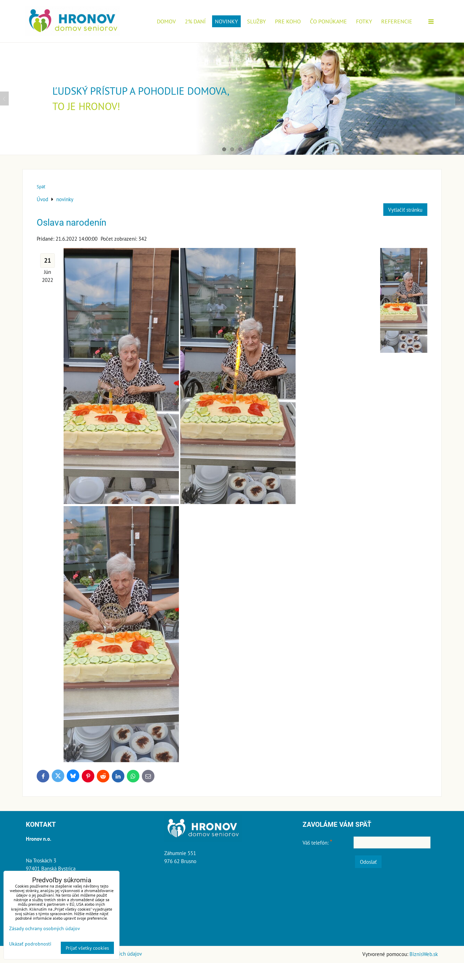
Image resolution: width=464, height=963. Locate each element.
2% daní (195, 21)
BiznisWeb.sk (423, 953)
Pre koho (288, 21)
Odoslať (368, 861)
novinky (226, 21)
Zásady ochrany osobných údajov (44, 928)
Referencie (396, 21)
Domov (166, 21)
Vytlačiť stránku (405, 209)
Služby (256, 21)
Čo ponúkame (328, 21)
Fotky (364, 21)
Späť (41, 187)
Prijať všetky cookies (87, 947)
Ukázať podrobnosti (30, 944)
